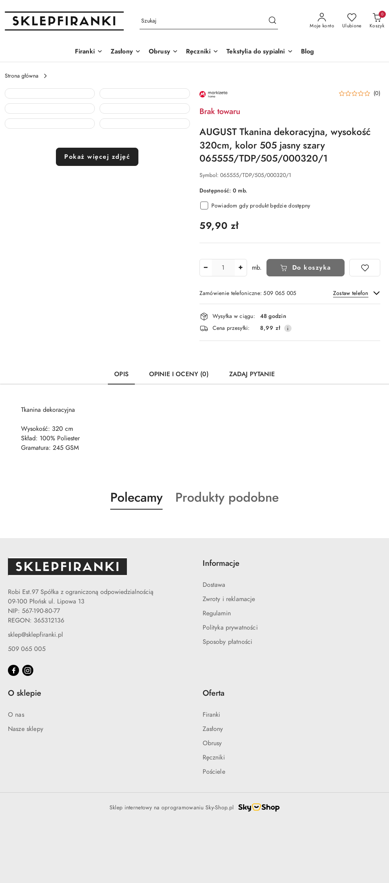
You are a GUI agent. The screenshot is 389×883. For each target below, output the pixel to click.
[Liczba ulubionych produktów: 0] (352, 21)
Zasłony (213, 786)
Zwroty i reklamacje (229, 657)
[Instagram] (27, 728)
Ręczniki (214, 815)
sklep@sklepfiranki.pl (35, 692)
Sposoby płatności (228, 699)
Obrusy (212, 801)
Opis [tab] (121, 432)
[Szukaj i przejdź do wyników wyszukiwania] (272, 21)
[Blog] (307, 52)
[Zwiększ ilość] (241, 267)
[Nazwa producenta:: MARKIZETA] (213, 93)
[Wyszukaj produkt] (209, 21)
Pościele (214, 829)
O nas (16, 772)
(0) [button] (377, 93)
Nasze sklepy (25, 786)
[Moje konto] (322, 21)
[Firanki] (89, 52)
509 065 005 (27, 706)
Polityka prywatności (230, 685)
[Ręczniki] (202, 52)
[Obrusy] (163, 52)
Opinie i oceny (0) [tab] (179, 432)
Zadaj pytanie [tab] (252, 432)
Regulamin (217, 671)
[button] (50, 133)
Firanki (211, 772)
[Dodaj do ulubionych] (364, 267)
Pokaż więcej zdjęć (97, 396)
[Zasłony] (126, 52)
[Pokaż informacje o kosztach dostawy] (288, 328)
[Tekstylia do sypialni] (259, 52)
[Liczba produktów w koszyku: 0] (377, 21)
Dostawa (214, 642)
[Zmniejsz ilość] (206, 267)
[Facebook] (13, 728)
